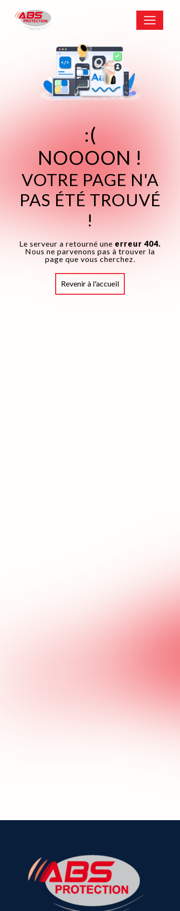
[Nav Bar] (149, 20)
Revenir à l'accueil (90, 283)
